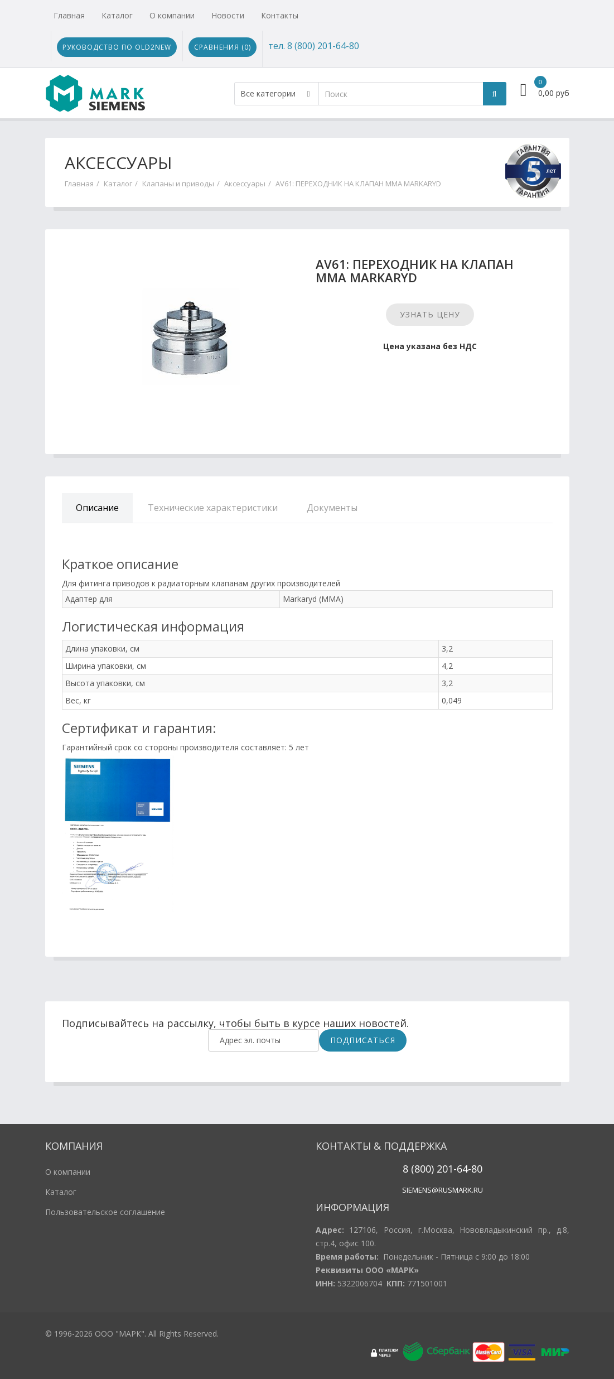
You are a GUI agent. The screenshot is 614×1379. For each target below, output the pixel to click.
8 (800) (418, 1168)
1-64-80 (465, 1168)
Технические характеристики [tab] (213, 508)
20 (441, 1168)
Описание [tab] (97, 508)
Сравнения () (222, 47)
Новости (227, 15)
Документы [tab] (332, 508)
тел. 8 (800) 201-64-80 (313, 46)
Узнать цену (430, 314)
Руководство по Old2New (116, 47)
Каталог (117, 15)
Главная (69, 15)
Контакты (279, 15)
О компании (172, 15)
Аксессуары (244, 184)
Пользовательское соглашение (105, 1212)
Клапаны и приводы (178, 184)
